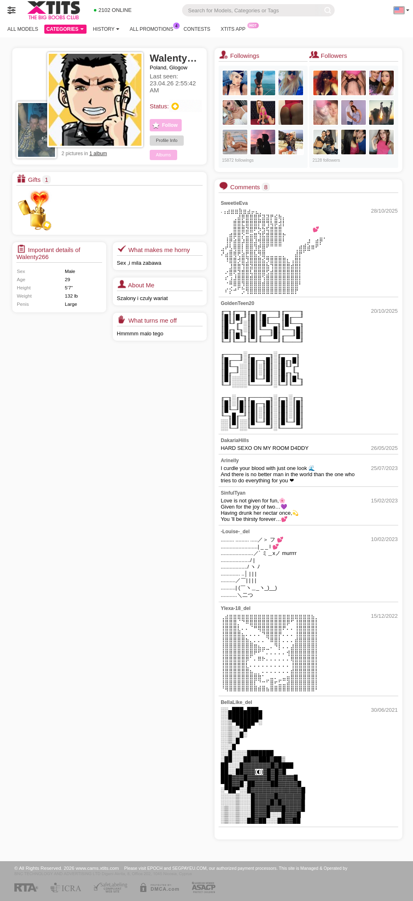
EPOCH (154, 868)
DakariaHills (235, 440)
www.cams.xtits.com (97, 868)
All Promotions (153, 28)
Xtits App (235, 28)
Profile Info (167, 140)
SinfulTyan (233, 493)
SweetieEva (234, 203)
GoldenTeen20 (237, 303)
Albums (163, 154)
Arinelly (230, 460)
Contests (197, 29)
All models (22, 29)
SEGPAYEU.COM (189, 868)
